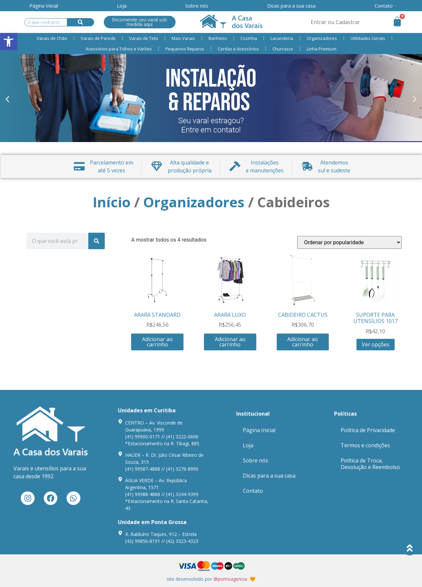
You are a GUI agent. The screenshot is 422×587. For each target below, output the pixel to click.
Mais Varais (183, 38)
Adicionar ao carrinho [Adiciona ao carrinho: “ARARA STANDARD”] (157, 342)
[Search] (80, 22)
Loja (122, 5)
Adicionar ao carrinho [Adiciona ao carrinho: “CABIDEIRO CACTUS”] (302, 342)
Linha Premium (321, 49)
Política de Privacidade (368, 430)
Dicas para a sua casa (291, 5)
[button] (7, 99)
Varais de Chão (52, 38)
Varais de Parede (98, 38)
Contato (384, 5)
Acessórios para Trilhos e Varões (119, 49)
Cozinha (248, 38)
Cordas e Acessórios (238, 49)
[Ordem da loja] (349, 242)
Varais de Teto (143, 38)
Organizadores (322, 38)
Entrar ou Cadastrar (335, 22)
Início (111, 201)
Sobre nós (196, 5)
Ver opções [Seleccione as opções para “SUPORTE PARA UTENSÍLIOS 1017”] (375, 344)
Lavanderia (281, 38)
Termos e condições (365, 445)
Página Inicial (43, 5)
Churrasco (282, 49)
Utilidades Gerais (368, 38)
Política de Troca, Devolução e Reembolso (370, 464)
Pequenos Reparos (184, 49)
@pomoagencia (230, 579)
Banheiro (218, 38)
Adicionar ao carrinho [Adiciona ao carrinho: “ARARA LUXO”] (230, 342)
